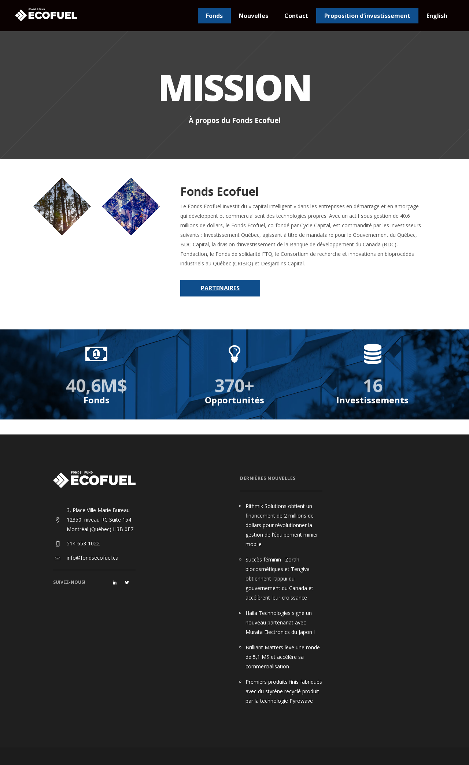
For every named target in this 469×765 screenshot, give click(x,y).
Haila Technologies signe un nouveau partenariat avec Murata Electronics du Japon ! (280, 622)
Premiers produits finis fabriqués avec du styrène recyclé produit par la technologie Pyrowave (283, 691)
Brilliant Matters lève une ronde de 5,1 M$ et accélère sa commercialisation (282, 657)
